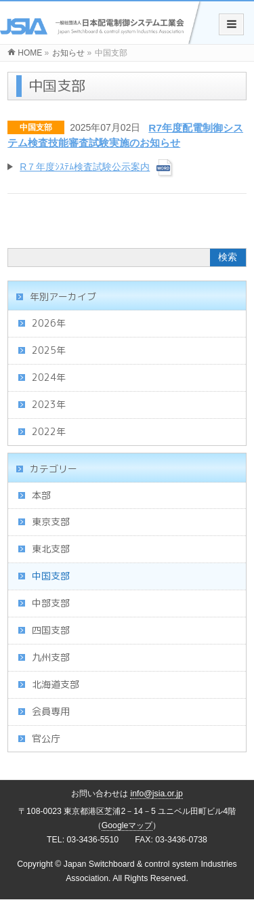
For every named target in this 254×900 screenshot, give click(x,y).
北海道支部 (55, 684)
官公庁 (46, 738)
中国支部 (36, 127)
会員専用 (51, 711)
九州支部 (51, 657)
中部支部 (51, 602)
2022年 (49, 431)
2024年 (49, 377)
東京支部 (51, 521)
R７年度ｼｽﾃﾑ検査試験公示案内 (85, 166)
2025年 (49, 350)
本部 (41, 495)
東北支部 (51, 548)
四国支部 (51, 629)
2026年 (49, 322)
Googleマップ (127, 825)
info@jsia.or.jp (156, 793)
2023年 (49, 404)
